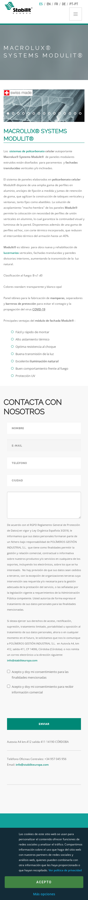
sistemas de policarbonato (27, 151)
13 (70, 113)
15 (80, 113)
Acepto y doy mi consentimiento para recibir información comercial (40, 689)
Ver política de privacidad (65, 870)
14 (75, 113)
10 (54, 113)
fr (56, 4)
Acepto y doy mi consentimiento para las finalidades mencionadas (38, 675)
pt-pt (74, 4)
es (40, 4)
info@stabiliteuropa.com (22, 660)
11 (59, 113)
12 (65, 113)
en (48, 4)
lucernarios (11, 253)
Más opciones (44, 894)
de (63, 4)
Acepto (44, 882)
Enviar (44, 724)
